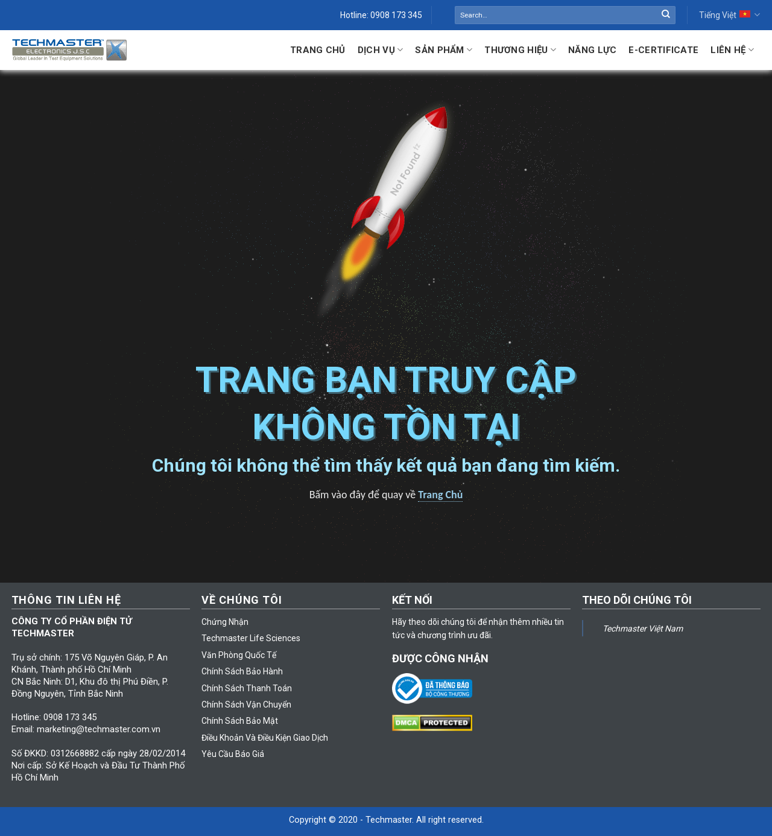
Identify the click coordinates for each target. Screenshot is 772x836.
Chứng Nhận (224, 622)
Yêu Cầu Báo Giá (232, 754)
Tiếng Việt (729, 15)
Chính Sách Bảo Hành (242, 671)
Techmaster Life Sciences (250, 638)
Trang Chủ (318, 50)
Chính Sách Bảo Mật (239, 721)
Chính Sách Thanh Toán (246, 688)
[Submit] (666, 15)
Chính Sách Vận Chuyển (246, 704)
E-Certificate (663, 50)
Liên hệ (732, 49)
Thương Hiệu (520, 49)
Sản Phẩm (443, 49)
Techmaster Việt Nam (643, 628)
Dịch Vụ (380, 49)
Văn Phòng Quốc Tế (238, 655)
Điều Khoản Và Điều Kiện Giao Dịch (264, 738)
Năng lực (592, 50)
